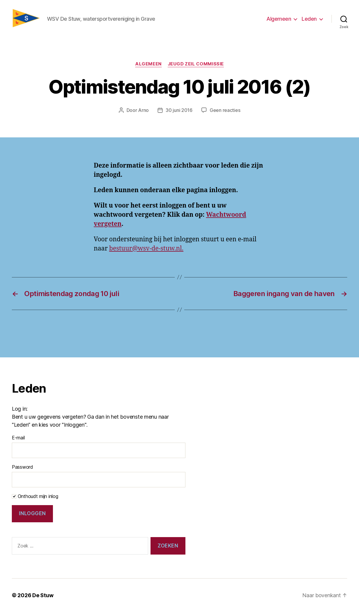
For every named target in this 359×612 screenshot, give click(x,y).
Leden (309, 19)
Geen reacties (225, 110)
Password (22, 467)
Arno (143, 110)
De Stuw (42, 595)
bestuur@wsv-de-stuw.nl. (146, 249)
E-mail (18, 438)
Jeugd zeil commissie (196, 64)
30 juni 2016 (179, 110)
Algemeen (278, 19)
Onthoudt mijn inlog (35, 496)
